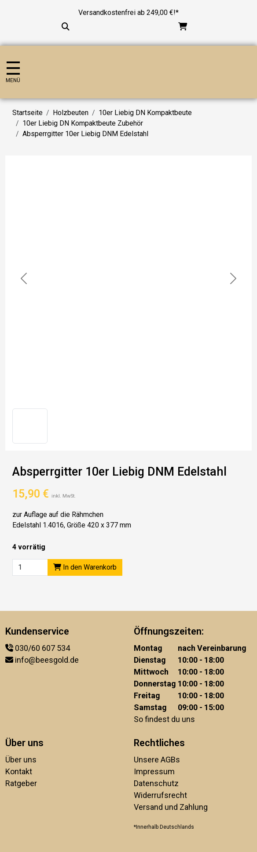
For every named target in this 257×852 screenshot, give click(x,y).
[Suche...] (65, 26)
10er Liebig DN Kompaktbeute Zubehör (82, 123)
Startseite (27, 112)
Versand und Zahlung (171, 807)
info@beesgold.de (47, 659)
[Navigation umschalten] (13, 72)
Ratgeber (21, 783)
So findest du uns (164, 719)
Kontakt (18, 771)
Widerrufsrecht (160, 795)
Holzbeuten (70, 112)
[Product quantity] (30, 567)
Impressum (154, 771)
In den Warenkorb (85, 567)
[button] (30, 426)
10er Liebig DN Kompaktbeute (145, 112)
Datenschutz (156, 783)
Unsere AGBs (157, 759)
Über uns (21, 759)
